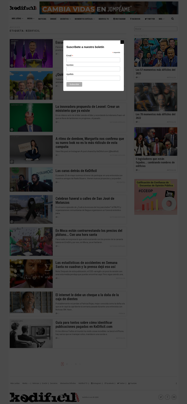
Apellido (70, 74)
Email (69, 55)
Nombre (70, 65)
